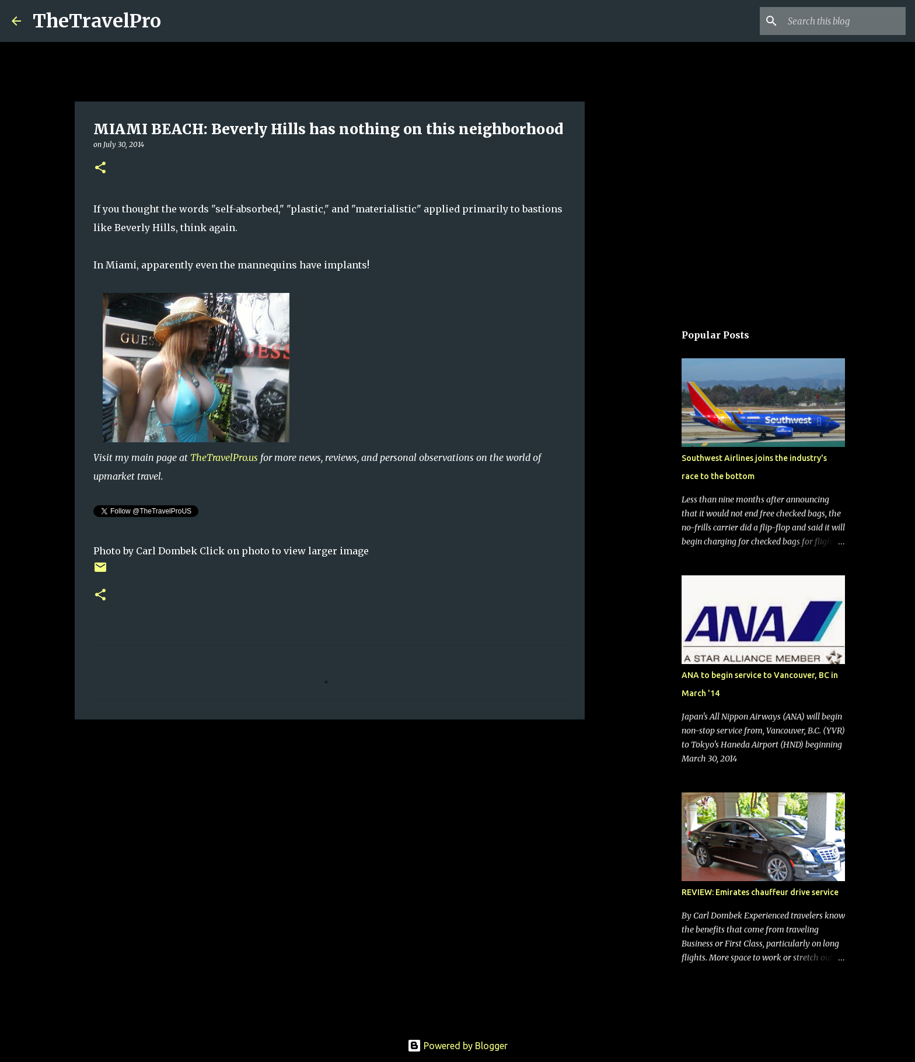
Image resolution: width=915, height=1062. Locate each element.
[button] (100, 168)
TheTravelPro (97, 21)
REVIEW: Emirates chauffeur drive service (760, 892)
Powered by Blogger (457, 1045)
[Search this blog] (844, 21)
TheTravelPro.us (224, 457)
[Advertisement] (329, 818)
